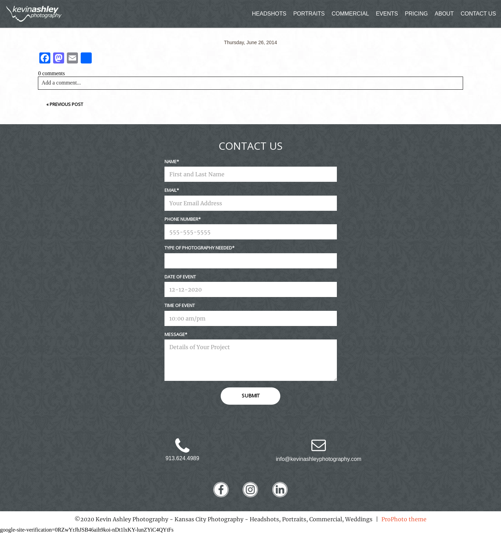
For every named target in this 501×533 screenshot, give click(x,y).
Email (170, 190)
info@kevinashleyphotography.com (318, 459)
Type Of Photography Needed (198, 248)
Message (174, 334)
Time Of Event (179, 305)
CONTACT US (478, 14)
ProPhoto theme (404, 519)
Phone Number (181, 219)
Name (170, 161)
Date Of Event (180, 277)
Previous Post (66, 104)
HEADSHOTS (269, 14)
